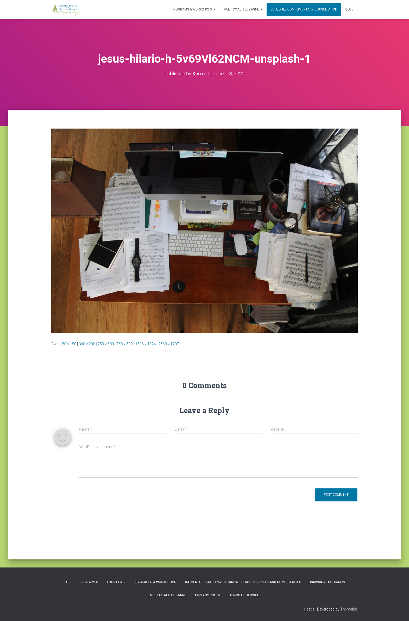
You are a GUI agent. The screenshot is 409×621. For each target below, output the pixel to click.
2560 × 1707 (168, 344)
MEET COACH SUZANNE (243, 9)
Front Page (117, 582)
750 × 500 (106, 344)
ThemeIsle (349, 609)
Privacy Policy (208, 595)
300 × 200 (87, 344)
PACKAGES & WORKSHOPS (155, 582)
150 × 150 (68, 344)
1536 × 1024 (145, 344)
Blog (349, 9)
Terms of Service (244, 595)
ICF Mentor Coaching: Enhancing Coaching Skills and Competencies (243, 582)
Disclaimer (89, 582)
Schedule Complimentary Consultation (304, 9)
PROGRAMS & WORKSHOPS (193, 9)
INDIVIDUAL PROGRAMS (328, 582)
